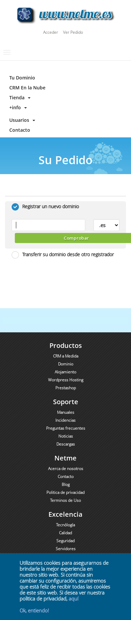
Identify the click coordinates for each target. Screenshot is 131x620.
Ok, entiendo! (34, 610)
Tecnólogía (65, 525)
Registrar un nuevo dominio (45, 207)
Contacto (18, 130)
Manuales (65, 412)
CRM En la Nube (26, 87)
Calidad (65, 533)
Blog (66, 484)
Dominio (65, 364)
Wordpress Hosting (65, 380)
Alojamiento (65, 372)
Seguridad (65, 541)
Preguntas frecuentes (65, 428)
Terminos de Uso (65, 500)
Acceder (50, 32)
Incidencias (65, 420)
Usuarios (21, 120)
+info (17, 107)
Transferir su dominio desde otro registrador (63, 255)
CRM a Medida (65, 356)
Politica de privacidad (65, 492)
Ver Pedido (73, 32)
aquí (73, 598)
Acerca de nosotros (65, 468)
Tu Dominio (21, 77)
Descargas (65, 444)
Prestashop (65, 388)
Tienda (19, 97)
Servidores (66, 548)
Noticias (65, 436)
